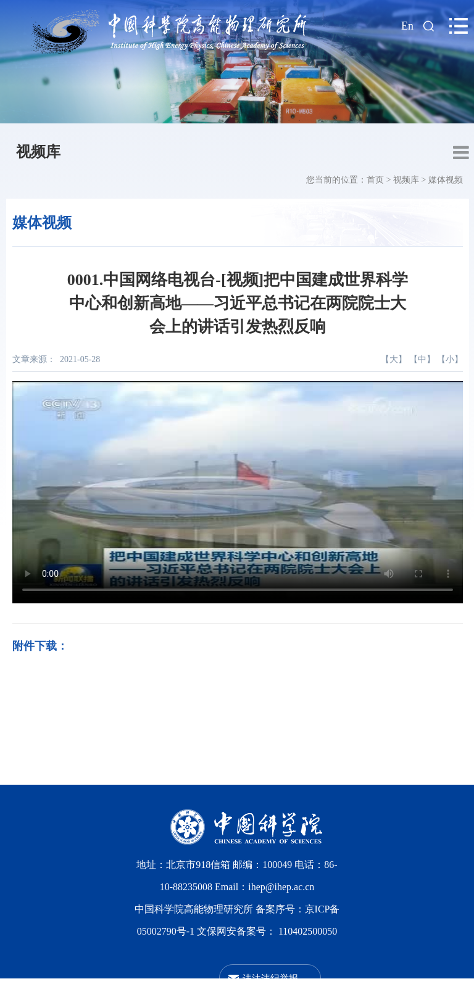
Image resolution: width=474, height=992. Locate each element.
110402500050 (307, 931)
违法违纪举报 (270, 978)
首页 (375, 179)
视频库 (38, 152)
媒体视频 (445, 179)
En (407, 26)
